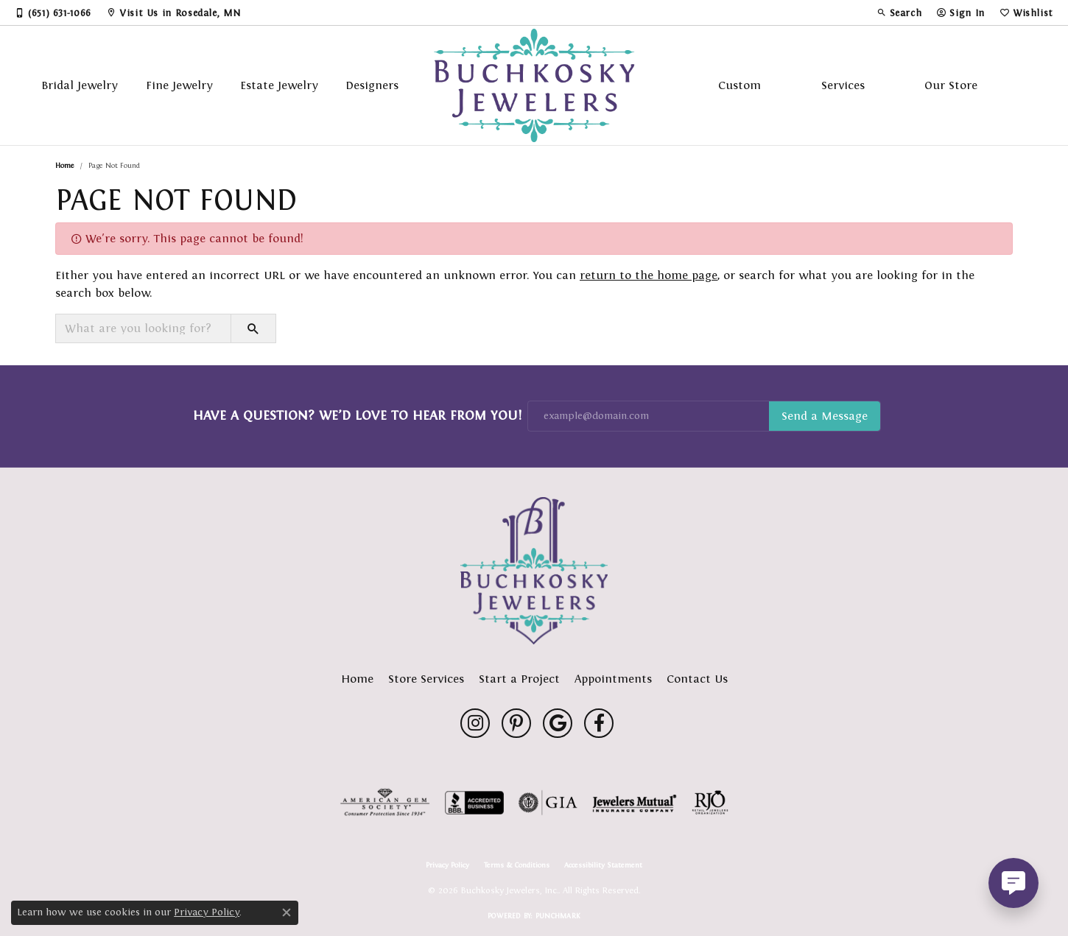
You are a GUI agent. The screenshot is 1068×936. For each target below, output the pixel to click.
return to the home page (648, 275)
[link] (53, 12)
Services (843, 85)
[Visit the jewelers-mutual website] (634, 802)
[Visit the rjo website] (710, 802)
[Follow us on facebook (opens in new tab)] (599, 723)
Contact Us (697, 678)
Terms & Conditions (516, 865)
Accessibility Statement (603, 865)
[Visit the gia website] (548, 802)
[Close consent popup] (286, 912)
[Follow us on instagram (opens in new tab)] (475, 723)
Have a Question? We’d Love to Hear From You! (357, 415)
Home (64, 165)
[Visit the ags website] (385, 802)
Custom (739, 85)
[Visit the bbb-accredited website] (474, 802)
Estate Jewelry (279, 85)
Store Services (426, 678)
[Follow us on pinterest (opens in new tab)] (516, 723)
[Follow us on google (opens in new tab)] (557, 723)
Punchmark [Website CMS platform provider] (557, 916)
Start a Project (519, 678)
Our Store (950, 85)
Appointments (613, 678)
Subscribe (824, 416)
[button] (899, 12)
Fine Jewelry (179, 85)
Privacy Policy (447, 865)
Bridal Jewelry (79, 85)
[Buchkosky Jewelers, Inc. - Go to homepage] (534, 570)
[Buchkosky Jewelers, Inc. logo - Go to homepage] (534, 85)
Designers (371, 85)
